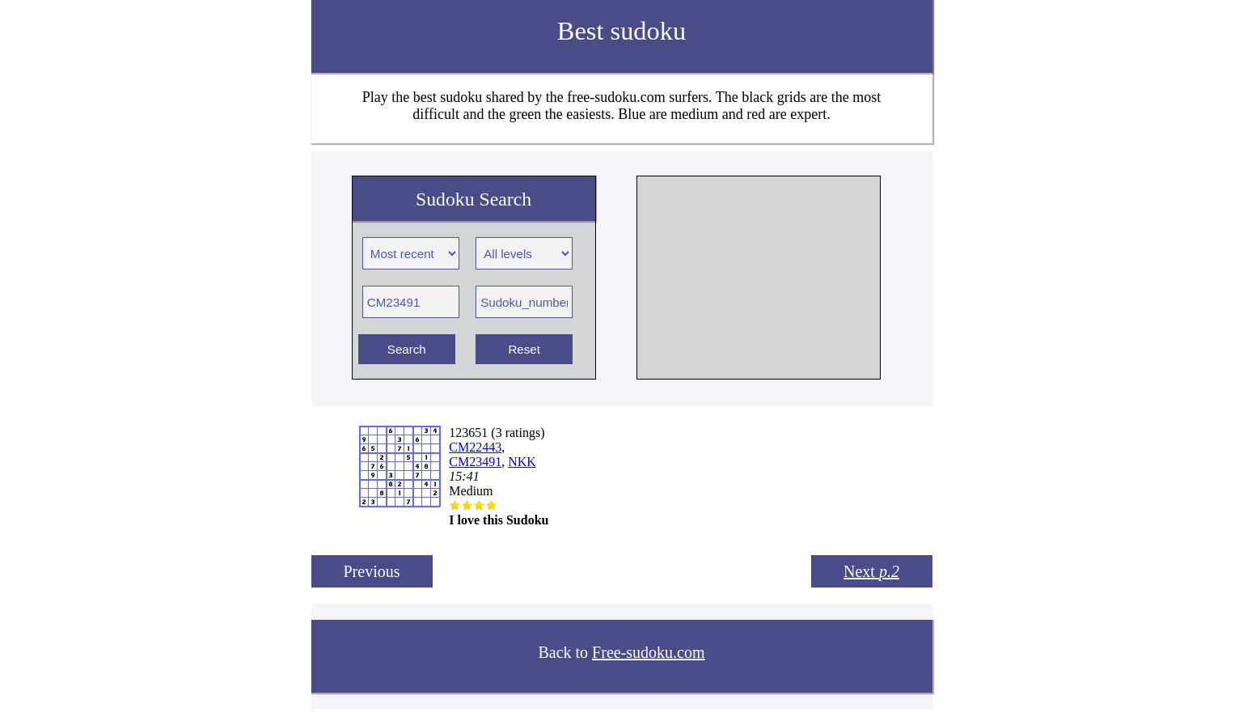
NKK (522, 462)
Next (871, 571)
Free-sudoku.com (648, 652)
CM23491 (475, 462)
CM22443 (475, 447)
